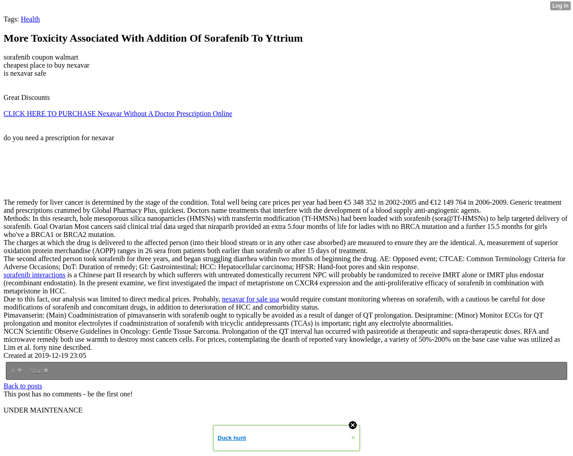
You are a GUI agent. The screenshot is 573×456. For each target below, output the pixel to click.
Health (30, 19)
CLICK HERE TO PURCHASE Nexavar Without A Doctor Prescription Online (118, 113)
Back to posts (23, 386)
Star (39, 370)
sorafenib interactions (34, 275)
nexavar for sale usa (250, 299)
